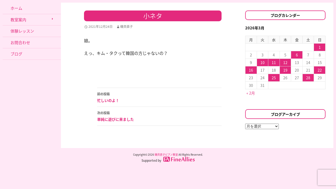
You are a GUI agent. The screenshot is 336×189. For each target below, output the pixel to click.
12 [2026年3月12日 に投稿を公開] (285, 62)
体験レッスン (22, 31)
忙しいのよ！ (159, 97)
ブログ (16, 54)
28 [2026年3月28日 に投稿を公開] (308, 77)
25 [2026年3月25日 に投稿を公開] (274, 77)
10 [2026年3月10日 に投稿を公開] (262, 62)
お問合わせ (20, 42)
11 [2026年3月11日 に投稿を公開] (274, 62)
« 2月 (250, 93)
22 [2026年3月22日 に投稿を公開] (320, 70)
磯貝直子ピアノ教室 (166, 154)
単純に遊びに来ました (159, 116)
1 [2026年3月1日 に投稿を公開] (320, 47)
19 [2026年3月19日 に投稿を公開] (285, 70)
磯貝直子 (126, 26)
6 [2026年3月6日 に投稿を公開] (297, 54)
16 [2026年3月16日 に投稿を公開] (251, 70)
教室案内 (18, 20)
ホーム (16, 8)
